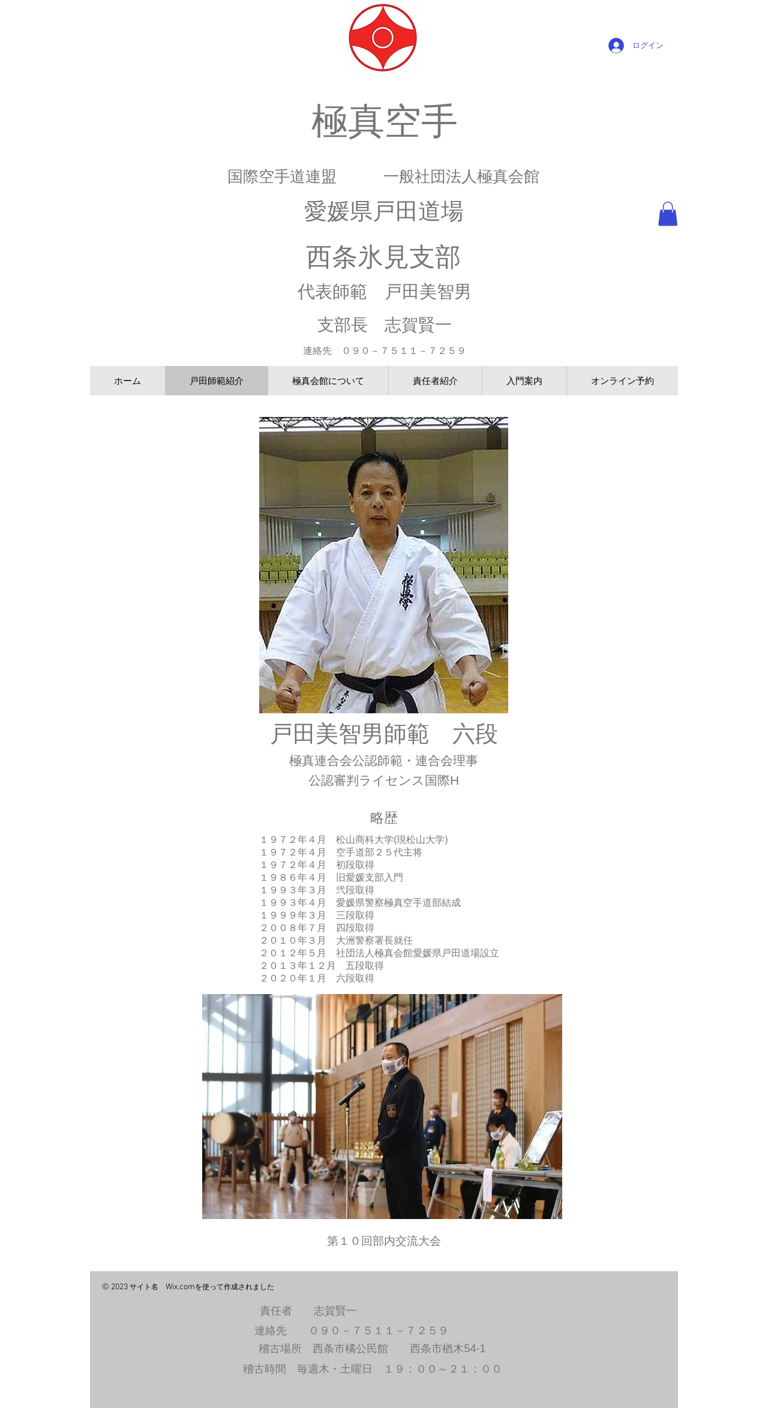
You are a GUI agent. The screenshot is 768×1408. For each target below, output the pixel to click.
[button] (668, 214)
